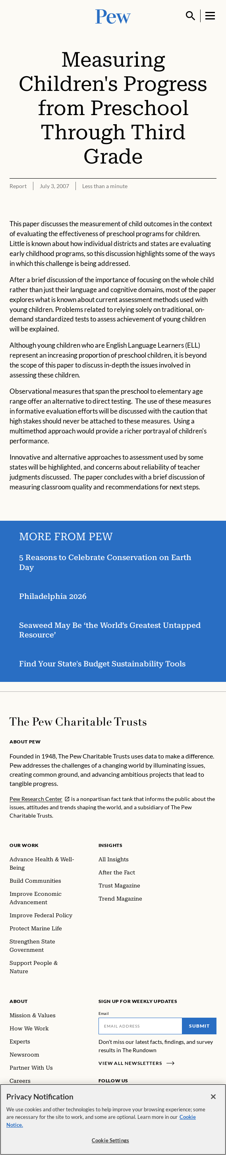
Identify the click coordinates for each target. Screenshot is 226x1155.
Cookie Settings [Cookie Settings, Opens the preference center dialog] (110, 1140)
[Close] (213, 1096)
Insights (111, 845)
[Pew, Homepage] (113, 16)
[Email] (141, 1026)
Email (104, 1013)
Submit (199, 1026)
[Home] (78, 721)
